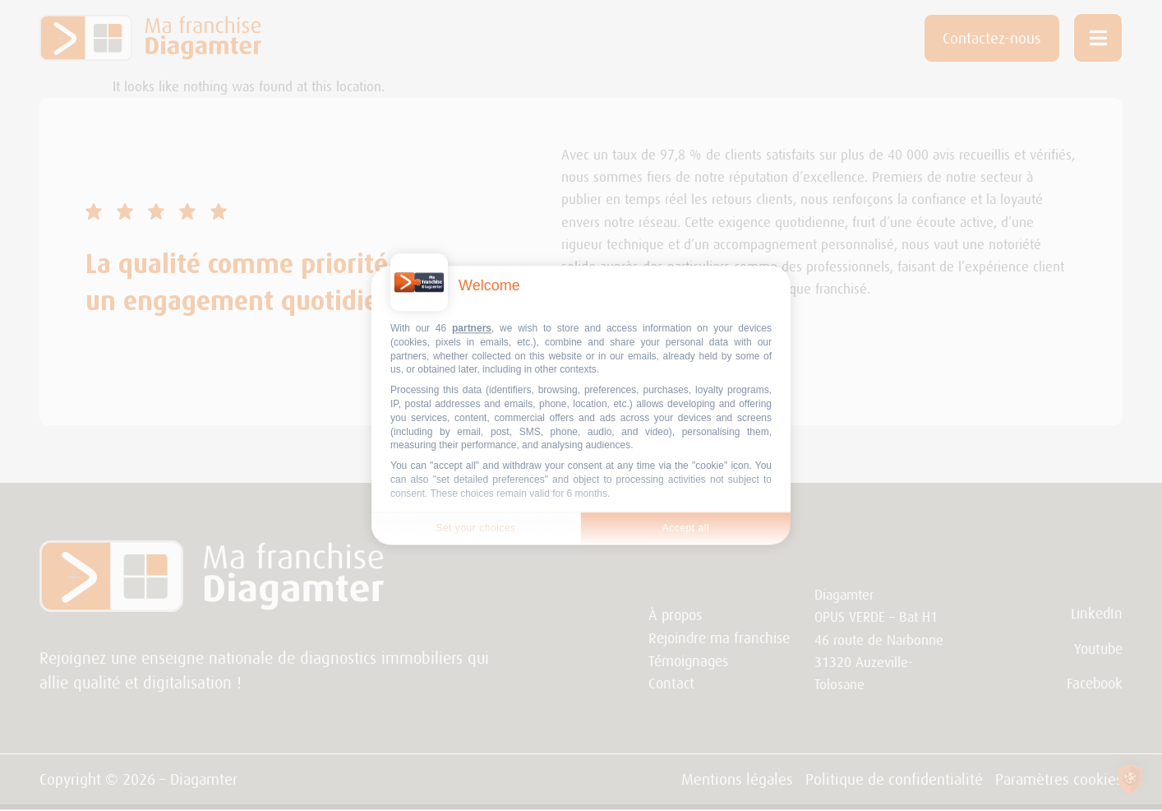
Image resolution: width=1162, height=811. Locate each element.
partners (471, 328)
